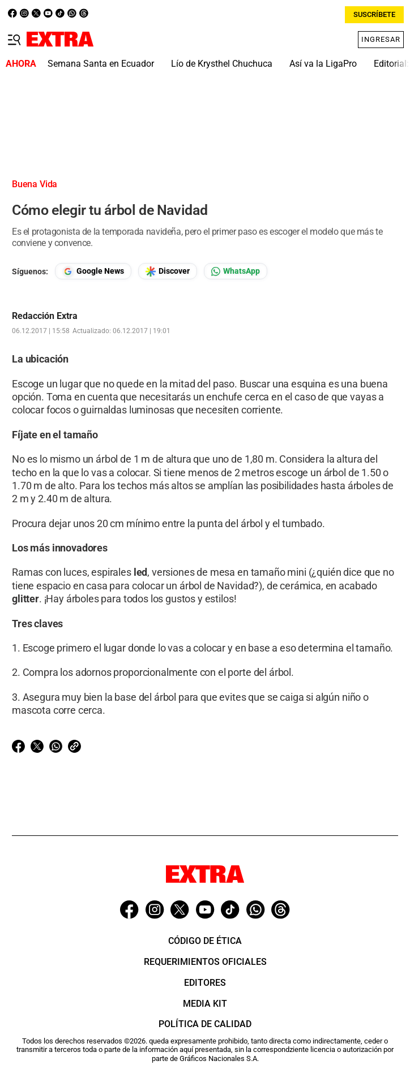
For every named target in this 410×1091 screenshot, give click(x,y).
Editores (205, 982)
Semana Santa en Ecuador (101, 63)
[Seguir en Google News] (93, 271)
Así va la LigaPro (323, 63)
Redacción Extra (45, 316)
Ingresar (380, 39)
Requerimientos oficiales (205, 961)
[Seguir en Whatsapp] (235, 271)
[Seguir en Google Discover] (167, 271)
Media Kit (205, 1003)
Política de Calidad (205, 1024)
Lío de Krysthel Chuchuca (221, 63)
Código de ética (205, 940)
